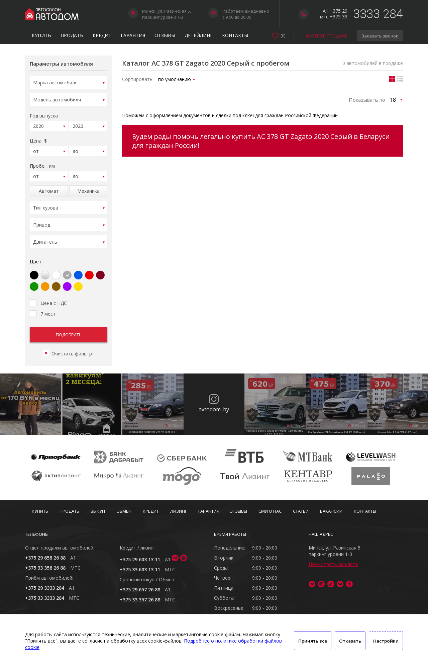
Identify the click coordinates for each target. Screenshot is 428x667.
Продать (72, 35)
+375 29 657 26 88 (140, 589)
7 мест (43, 305)
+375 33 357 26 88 (140, 599)
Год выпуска (44, 113)
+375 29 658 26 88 (45, 558)
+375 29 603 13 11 (140, 559)
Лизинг (178, 511)
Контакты (235, 35)
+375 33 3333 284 (44, 598)
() (283, 35)
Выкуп (98, 511)
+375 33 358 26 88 (45, 568)
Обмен (123, 511)
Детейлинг (199, 35)
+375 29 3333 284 (44, 588)
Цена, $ (38, 138)
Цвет (35, 253)
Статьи (301, 511)
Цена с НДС (48, 294)
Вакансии (331, 511)
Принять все (312, 641)
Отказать (350, 641)
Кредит (102, 35)
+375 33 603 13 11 (140, 569)
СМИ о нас (270, 511)
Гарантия (133, 35)
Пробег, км (42, 162)
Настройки (386, 641)
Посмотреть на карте (333, 564)
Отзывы (164, 35)
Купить (41, 35)
